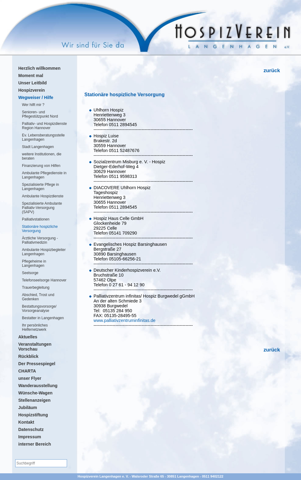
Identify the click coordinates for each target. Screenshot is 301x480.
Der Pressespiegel (36, 363)
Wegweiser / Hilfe (35, 97)
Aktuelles (27, 336)
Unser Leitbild (32, 82)
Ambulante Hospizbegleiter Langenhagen (44, 252)
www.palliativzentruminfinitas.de (124, 320)
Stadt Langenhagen (38, 147)
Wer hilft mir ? (33, 105)
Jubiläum (27, 407)
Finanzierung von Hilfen (41, 166)
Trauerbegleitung (35, 287)
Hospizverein (31, 90)
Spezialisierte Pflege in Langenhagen (40, 186)
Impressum (29, 436)
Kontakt (26, 422)
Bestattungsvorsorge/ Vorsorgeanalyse (39, 308)
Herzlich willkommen (39, 68)
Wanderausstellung (38, 385)
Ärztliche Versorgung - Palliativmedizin (40, 240)
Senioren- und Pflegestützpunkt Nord (40, 114)
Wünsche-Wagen (35, 392)
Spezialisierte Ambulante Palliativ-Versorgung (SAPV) (42, 207)
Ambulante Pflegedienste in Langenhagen (44, 175)
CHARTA (27, 371)
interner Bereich (34, 444)
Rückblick (28, 356)
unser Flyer (29, 378)
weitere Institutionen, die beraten (41, 156)
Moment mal (30, 75)
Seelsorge (30, 273)
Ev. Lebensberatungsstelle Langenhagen (43, 137)
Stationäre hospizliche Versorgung (40, 228)
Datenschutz (31, 429)
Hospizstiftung (33, 414)
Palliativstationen (35, 219)
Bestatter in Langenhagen (43, 318)
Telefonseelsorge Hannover (44, 280)
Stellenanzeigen (34, 400)
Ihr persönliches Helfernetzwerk (35, 327)
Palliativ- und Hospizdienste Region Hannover (44, 126)
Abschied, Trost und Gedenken (38, 297)
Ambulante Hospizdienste (42, 196)
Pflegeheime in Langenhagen (34, 263)
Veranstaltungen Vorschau (34, 346)
